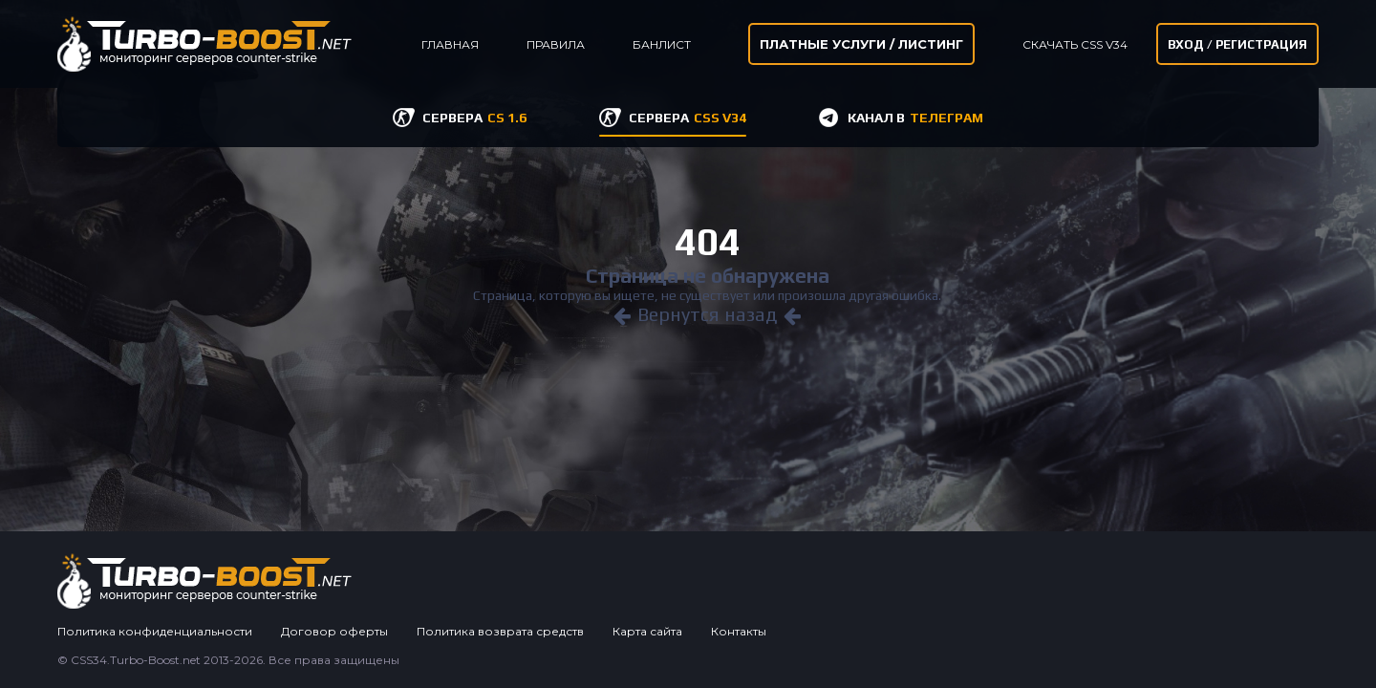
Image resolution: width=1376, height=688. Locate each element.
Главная (450, 44)
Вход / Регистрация (1237, 44)
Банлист (662, 44)
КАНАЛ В (915, 117)
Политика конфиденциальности (154, 631)
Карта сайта (647, 631)
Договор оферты (334, 631)
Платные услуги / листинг (861, 44)
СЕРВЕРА (474, 117)
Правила (556, 44)
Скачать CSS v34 (1075, 44)
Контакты (738, 631)
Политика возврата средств (500, 631)
